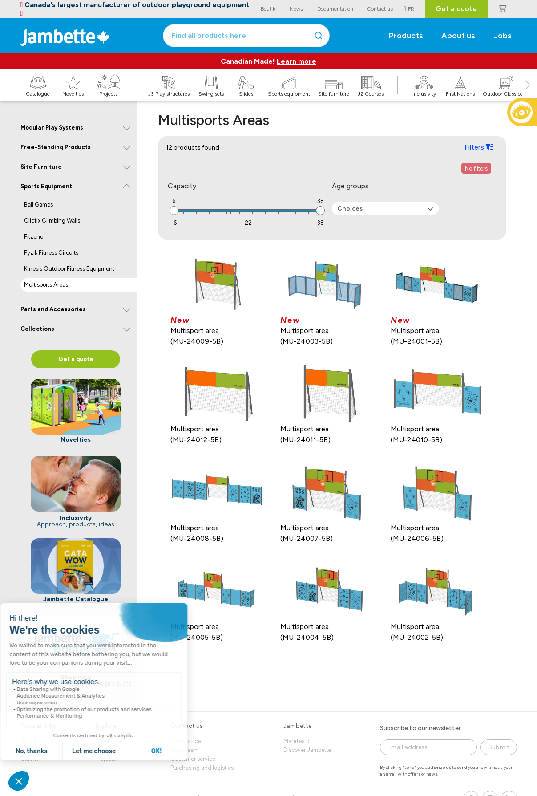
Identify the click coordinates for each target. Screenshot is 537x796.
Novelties (107, 750)
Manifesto (296, 741)
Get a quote (456, 8)
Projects (105, 758)
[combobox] (246, 35)
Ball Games (38, 204)
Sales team (184, 750)
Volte (26, 750)
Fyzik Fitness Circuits (51, 252)
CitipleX (30, 758)
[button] (527, 95)
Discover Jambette (307, 750)
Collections (37, 328)
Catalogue (108, 741)
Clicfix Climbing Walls (52, 220)
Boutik (28, 741)
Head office (185, 741)
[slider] (174, 210)
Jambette (297, 726)
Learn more (296, 61)
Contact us (186, 726)
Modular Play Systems (51, 127)
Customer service (192, 758)
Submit (498, 747)
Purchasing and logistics (202, 767)
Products (406, 36)
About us (458, 36)
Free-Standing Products (55, 147)
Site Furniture (41, 166)
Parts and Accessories (53, 309)
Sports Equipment (46, 186)
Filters (478, 146)
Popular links (38, 726)
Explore (106, 726)
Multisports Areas (46, 284)
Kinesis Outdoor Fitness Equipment (69, 268)
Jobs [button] (503, 36)
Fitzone (33, 236)
